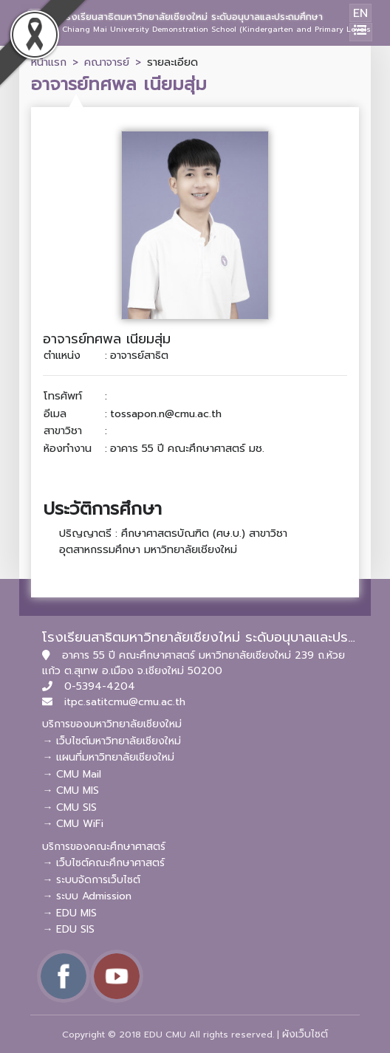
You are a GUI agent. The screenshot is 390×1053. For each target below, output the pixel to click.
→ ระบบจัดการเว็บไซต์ (91, 880)
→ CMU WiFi (72, 823)
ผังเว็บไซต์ (305, 1034)
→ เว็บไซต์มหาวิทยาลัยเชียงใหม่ (111, 741)
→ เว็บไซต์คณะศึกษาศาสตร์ (103, 863)
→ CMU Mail (71, 774)
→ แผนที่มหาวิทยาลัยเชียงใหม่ (108, 757)
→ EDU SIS (68, 929)
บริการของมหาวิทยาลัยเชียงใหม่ (112, 724)
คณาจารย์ (106, 62)
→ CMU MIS (70, 790)
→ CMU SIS (69, 807)
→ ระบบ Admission (86, 896)
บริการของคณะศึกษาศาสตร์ (103, 846)
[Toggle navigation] (360, 32)
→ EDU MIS (69, 913)
